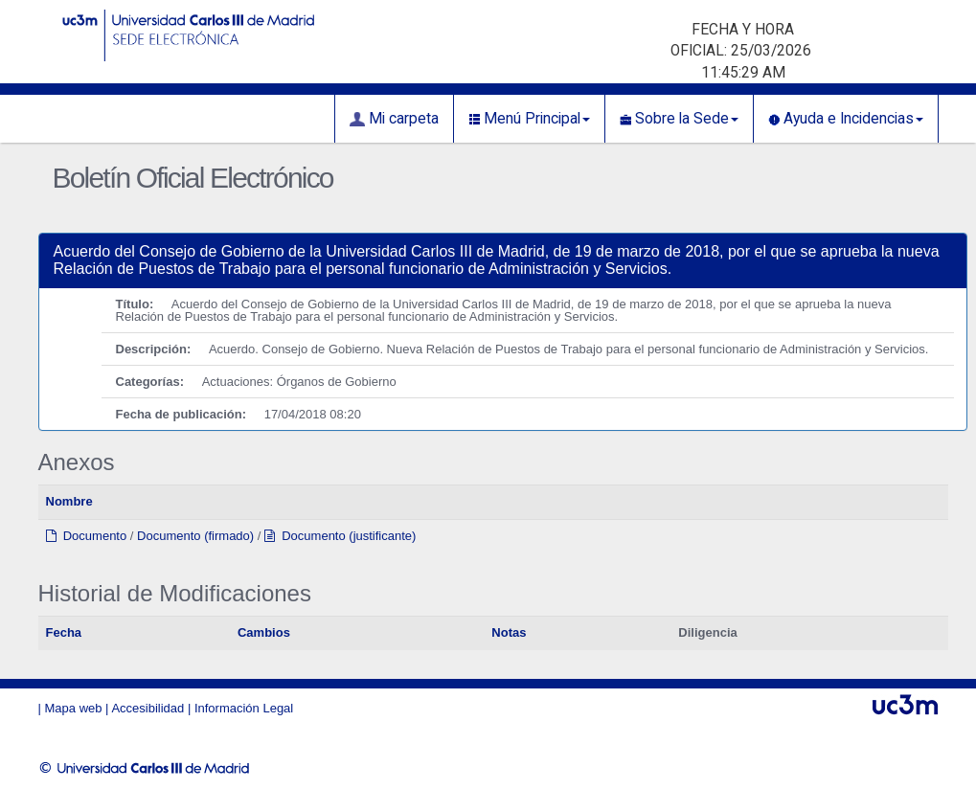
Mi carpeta (394, 118)
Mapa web (73, 708)
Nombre (69, 501)
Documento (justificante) (340, 536)
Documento (86, 536)
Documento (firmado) (195, 536)
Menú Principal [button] (529, 118)
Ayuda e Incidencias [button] (845, 118)
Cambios (264, 632)
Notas (508, 632)
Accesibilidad (147, 708)
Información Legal (243, 708)
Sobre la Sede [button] (679, 118)
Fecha (64, 632)
